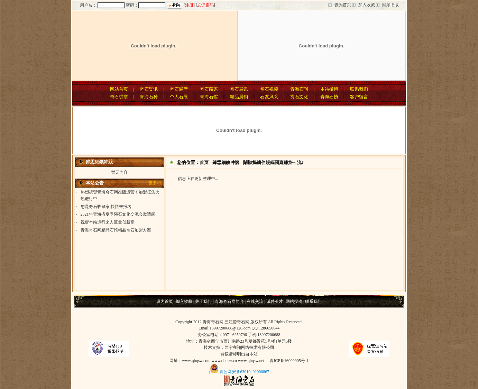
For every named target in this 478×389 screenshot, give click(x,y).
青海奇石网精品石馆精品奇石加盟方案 (116, 231)
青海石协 (329, 96)
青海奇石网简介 (229, 301)
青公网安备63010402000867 (244, 371)
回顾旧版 (390, 4)
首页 (204, 162)
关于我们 (203, 301)
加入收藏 (366, 4)
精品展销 (239, 96)
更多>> (155, 183)
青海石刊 (299, 89)
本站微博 (329, 89)
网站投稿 (294, 301)
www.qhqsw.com (196, 360)
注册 (189, 5)
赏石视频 (269, 89)
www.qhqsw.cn (224, 360)
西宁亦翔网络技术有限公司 (249, 347)
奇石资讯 (149, 89)
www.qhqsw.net (251, 360)
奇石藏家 (209, 89)
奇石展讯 (239, 89)
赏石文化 (299, 96)
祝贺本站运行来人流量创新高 (108, 223)
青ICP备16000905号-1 (289, 360)
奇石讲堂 (119, 96)
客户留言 (359, 96)
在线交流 (255, 301)
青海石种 (149, 96)
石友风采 (269, 96)
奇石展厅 (179, 89)
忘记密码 (205, 5)
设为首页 (342, 4)
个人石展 (179, 96)
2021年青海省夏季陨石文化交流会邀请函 (118, 215)
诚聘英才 (274, 301)
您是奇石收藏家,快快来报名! (107, 207)
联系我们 (359, 89)
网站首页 (119, 89)
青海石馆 (209, 96)
